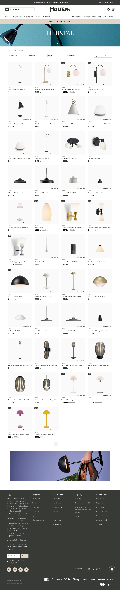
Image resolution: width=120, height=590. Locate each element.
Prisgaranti (56, 516)
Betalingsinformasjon (103, 516)
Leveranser (100, 507)
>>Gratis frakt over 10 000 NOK (59, 21)
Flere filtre (71, 56)
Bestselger (78, 499)
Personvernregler (102, 520)
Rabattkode (57, 520)
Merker (15, 50)
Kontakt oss (100, 499)
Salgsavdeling (57, 507)
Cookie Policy (100, 524)
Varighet (56, 511)
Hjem (9, 50)
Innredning (35, 507)
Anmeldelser (57, 524)
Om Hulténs (57, 499)
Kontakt (101, 2)
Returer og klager (102, 511)
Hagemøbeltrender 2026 (83, 503)
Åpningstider (109, 2)
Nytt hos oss (36, 499)
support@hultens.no (14, 536)
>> (64, 444)
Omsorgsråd (79, 516)
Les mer (60, 44)
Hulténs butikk (58, 503)
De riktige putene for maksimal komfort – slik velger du (83, 509)
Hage (33, 516)
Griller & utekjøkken (38, 520)
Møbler (34, 503)
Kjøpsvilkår (100, 503)
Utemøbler (35, 511)
